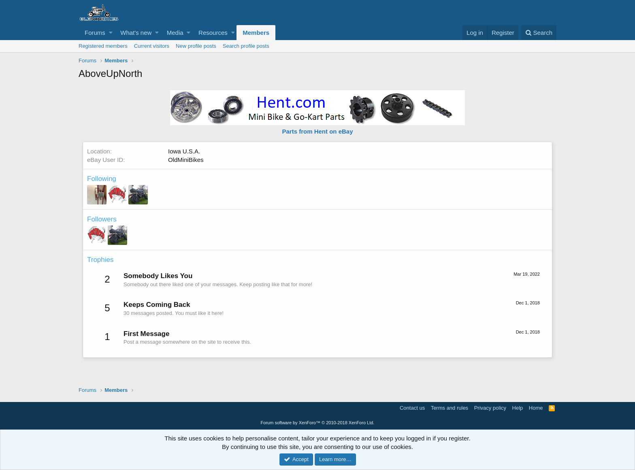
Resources (213, 32)
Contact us (412, 408)
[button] (111, 32)
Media (175, 32)
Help (517, 408)
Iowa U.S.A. (184, 151)
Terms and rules (449, 408)
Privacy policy (490, 408)
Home (536, 408)
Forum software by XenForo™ (318, 422)
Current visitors (151, 46)
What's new (135, 32)
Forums (95, 32)
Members (256, 32)
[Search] (538, 32)
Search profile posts (246, 46)
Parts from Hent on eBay (317, 131)
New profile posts (196, 46)
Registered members (103, 46)
